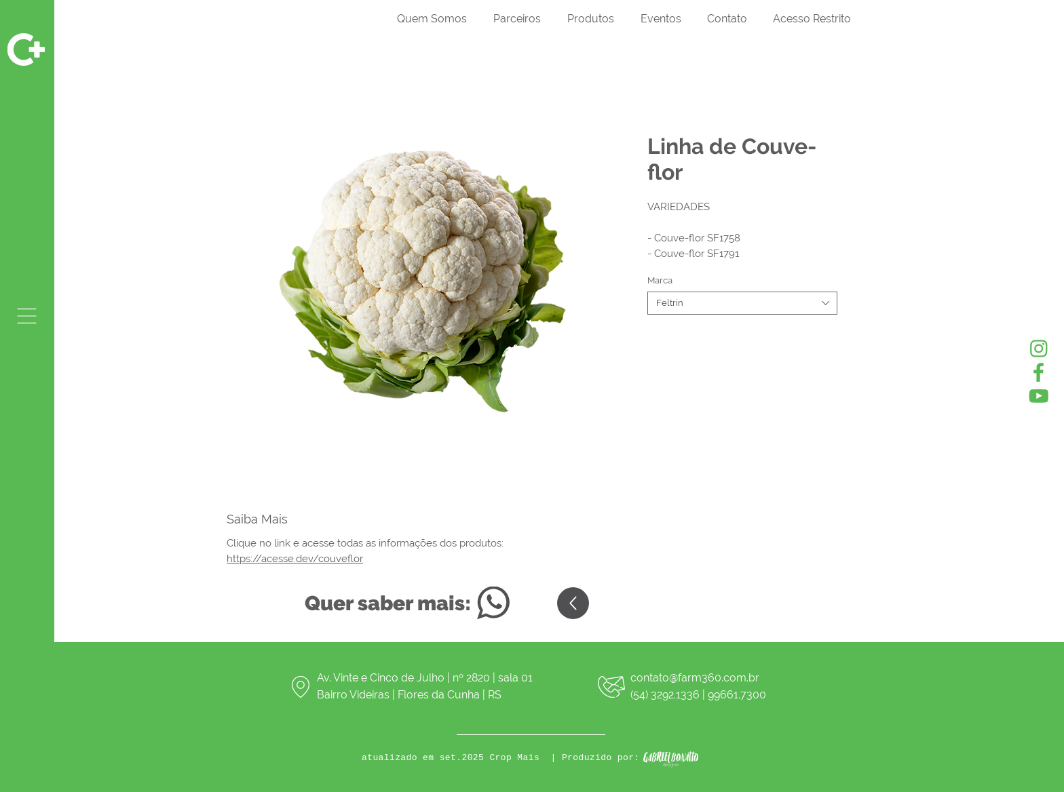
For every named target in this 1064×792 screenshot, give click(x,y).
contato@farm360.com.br (694, 677)
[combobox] (742, 303)
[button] (27, 316)
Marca (659, 280)
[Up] (573, 603)
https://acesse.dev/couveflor (295, 559)
